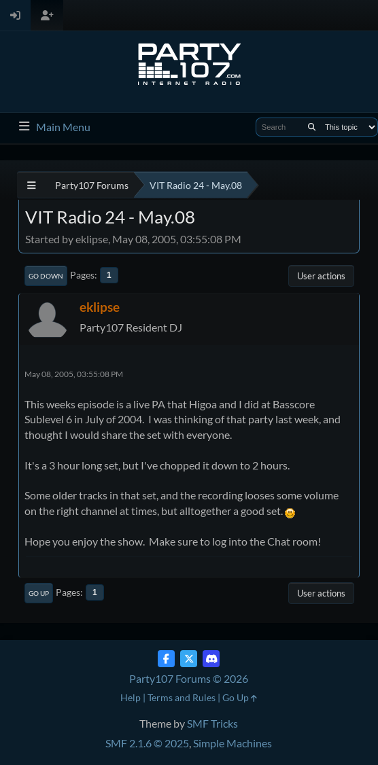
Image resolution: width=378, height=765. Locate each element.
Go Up (39, 593)
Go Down (46, 276)
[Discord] (211, 658)
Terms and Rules (182, 697)
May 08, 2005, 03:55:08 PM (73, 374)
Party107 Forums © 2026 (188, 678)
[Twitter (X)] (188, 658)
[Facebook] (166, 658)
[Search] (311, 127)
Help (130, 697)
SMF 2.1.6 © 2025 (147, 742)
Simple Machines (232, 742)
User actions (321, 275)
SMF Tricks (212, 723)
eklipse (100, 307)
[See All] (31, 185)
